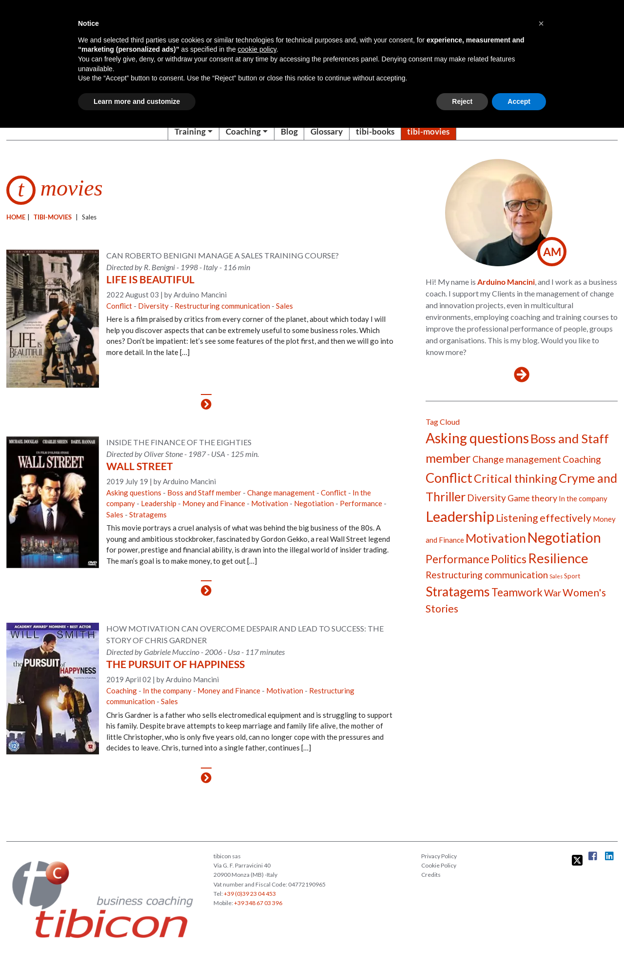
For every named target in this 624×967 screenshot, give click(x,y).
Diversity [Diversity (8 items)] (486, 497)
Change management (281, 492)
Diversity (153, 305)
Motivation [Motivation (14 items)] (496, 538)
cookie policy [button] (257, 49)
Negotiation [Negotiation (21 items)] (564, 537)
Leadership (158, 503)
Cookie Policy (438, 865)
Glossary (327, 131)
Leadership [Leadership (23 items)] (460, 516)
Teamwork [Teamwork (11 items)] (517, 592)
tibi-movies (428, 131)
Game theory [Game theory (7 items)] (532, 498)
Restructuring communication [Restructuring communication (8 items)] (487, 574)
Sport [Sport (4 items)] (572, 576)
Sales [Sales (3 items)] (556, 576)
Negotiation (314, 503)
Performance (361, 503)
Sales (284, 305)
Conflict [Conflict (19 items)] (449, 478)
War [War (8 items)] (552, 592)
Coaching (243, 131)
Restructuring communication (222, 305)
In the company (167, 690)
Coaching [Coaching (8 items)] (582, 459)
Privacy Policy (439, 856)
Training (190, 131)
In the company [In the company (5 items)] (583, 498)
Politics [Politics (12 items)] (508, 559)
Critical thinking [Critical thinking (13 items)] (515, 478)
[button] (541, 23)
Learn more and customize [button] (137, 101)
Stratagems (148, 514)
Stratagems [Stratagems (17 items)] (458, 591)
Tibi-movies (53, 217)
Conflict (119, 305)
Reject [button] (462, 101)
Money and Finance (213, 503)
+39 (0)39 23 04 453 (250, 893)
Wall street (139, 466)
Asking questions (133, 492)
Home (15, 217)
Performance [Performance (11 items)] (457, 559)
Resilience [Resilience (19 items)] (558, 558)
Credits (431, 874)
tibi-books (375, 131)
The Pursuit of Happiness (175, 664)
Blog (289, 131)
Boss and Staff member (204, 492)
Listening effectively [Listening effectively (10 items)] (543, 518)
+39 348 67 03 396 (258, 903)
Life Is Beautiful (150, 279)
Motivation (269, 503)
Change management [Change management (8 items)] (516, 459)
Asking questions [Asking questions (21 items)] (477, 438)
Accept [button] (518, 101)
